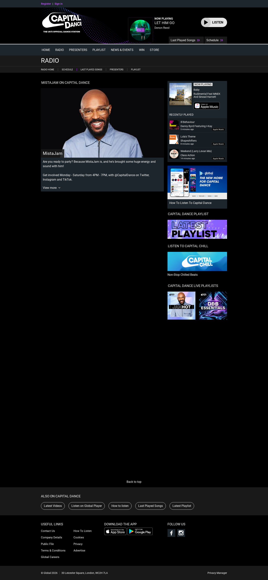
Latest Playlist (182, 506)
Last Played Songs (183, 40)
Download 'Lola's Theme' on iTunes (218, 144)
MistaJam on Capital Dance (65, 83)
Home (46, 50)
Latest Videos (53, 506)
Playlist (99, 50)
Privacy (78, 544)
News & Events (122, 50)
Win (141, 50)
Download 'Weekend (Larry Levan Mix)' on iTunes (218, 158)
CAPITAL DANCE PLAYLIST (188, 214)
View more (50, 188)
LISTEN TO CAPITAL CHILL (188, 246)
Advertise (79, 550)
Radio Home (47, 69)
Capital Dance (63, 23)
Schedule (212, 40)
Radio (59, 50)
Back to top (134, 482)
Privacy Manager (217, 572)
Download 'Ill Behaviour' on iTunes (218, 129)
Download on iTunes (207, 106)
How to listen (120, 506)
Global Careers (50, 557)
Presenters (78, 50)
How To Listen (83, 531)
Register (46, 3)
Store (154, 50)
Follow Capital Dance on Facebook (171, 533)
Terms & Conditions (53, 550)
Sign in (59, 3)
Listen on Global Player (86, 506)
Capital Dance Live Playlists (193, 286)
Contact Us (48, 531)
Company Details (51, 537)
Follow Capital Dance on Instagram (181, 533)
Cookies (79, 537)
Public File (47, 544)
